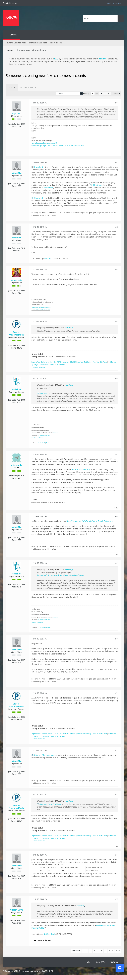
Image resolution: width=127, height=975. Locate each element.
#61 (116, 102)
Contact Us (100, 962)
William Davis (16, 909)
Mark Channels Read (38, 42)
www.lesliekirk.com (37, 438)
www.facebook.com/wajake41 (44, 143)
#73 (116, 794)
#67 (116, 454)
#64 (116, 269)
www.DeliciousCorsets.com (40, 310)
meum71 (16, 237)
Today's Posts (56, 42)
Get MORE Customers (61, 362)
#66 (116, 378)
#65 (116, 321)
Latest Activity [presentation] (28, 87)
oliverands (16, 465)
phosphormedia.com (38, 367)
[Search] (100, 18)
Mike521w (16, 173)
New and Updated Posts (16, 42)
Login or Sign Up (114, 3)
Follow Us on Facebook (57, 365)
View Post (69, 327)
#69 (116, 563)
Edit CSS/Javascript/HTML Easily (80, 362)
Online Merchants (22, 50)
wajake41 (16, 113)
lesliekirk (98, 185)
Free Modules (44, 365)
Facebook (42, 443)
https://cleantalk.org (81, 469)
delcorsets (16, 280)
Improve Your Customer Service (41, 362)
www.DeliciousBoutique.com (41, 307)
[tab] (12, 87)
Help (88, 962)
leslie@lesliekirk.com (44, 435)
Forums (13, 34)
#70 (116, 638)
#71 (116, 693)
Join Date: (12, 124)
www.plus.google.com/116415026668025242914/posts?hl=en (57, 145)
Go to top (114, 962)
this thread (48, 187)
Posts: (14, 126)
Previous (76, 950)
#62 (116, 162)
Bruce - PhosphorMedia (16, 333)
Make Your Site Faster (100, 362)
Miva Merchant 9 (39, 50)
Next (118, 950)
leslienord (55, 432)
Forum (10, 50)
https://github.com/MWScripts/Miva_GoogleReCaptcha (89, 521)
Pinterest (49, 443)
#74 (116, 855)
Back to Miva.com (10, 3)
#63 (116, 227)
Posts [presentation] (12, 87)
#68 (116, 516)
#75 (116, 899)
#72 (116, 750)
